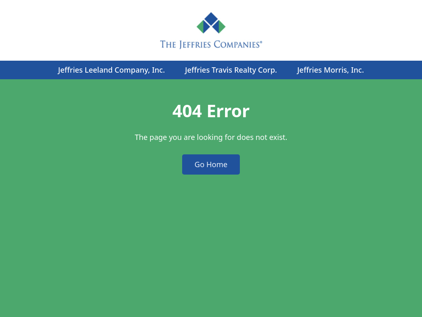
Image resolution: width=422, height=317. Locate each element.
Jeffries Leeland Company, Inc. (111, 70)
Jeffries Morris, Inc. (330, 70)
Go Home (211, 164)
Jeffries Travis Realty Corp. (231, 70)
